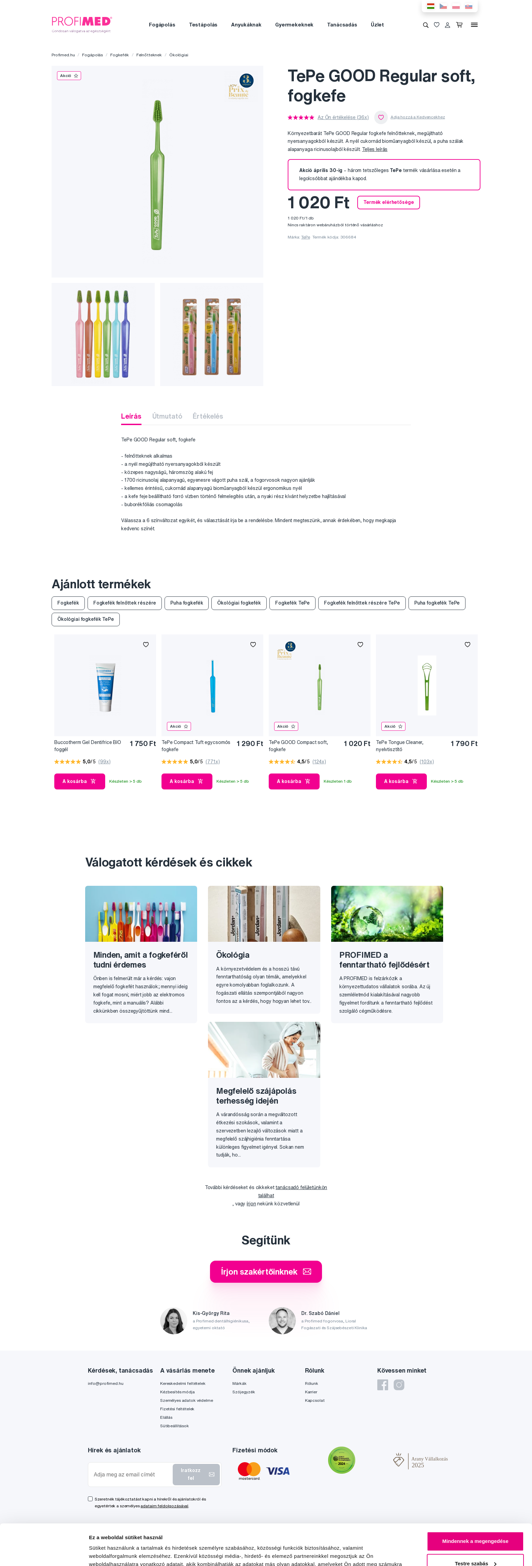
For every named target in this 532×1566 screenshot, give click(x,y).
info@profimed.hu (106, 1383)
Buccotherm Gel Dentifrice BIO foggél (87, 746)
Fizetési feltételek (177, 1409)
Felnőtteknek (149, 55)
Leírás (131, 416)
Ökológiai (178, 55)
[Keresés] (426, 24)
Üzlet (377, 24)
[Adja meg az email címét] (132, 1474)
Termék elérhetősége (388, 202)
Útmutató (167, 416)
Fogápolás (162, 24)
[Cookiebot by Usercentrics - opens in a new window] (44, 1553)
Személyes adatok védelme (186, 1400)
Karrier (311, 1392)
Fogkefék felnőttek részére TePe (362, 602)
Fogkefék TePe (292, 602)
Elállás (166, 1417)
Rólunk (311, 1383)
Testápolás (203, 24)
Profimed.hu (63, 55)
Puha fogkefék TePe (437, 602)
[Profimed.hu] (82, 24)
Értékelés (208, 416)
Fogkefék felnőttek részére (124, 602)
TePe (305, 237)
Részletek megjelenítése (118, 1552)
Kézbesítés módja (177, 1392)
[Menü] (474, 25)
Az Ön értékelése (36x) (343, 117)
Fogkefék (119, 55)
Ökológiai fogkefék (239, 602)
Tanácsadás (342, 24)
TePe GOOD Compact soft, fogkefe (298, 746)
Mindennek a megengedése (475, 1503)
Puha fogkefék (186, 602)
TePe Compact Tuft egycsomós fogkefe (196, 746)
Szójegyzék (243, 1392)
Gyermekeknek (294, 24)
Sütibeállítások (174, 1426)
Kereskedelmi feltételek (183, 1383)
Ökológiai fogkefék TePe (85, 619)
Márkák (239, 1383)
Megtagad (475, 1547)
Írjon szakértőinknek (266, 1271)
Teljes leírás (374, 149)
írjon (251, 1203)
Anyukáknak (246, 24)
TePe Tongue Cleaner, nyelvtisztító (399, 746)
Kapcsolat (315, 1400)
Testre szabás (475, 1525)
